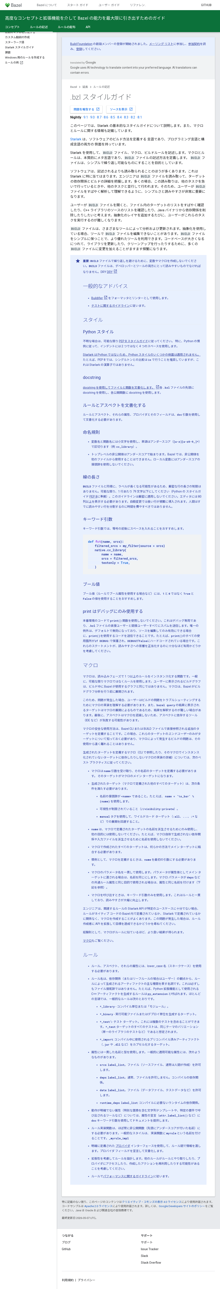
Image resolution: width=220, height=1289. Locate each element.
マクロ (87, 940)
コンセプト (12, 27)
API (88, 27)
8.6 (106, 117)
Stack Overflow (151, 1262)
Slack (144, 1256)
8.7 (99, 117)
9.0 (92, 117)
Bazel (73, 86)
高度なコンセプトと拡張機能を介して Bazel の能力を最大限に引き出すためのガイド (85, 18)
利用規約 (68, 1280)
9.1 (86, 117)
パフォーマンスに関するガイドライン (128, 1176)
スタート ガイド (77, 5)
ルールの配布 (67, 27)
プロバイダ (123, 1146)
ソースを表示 (121, 109)
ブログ (66, 1242)
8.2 (133, 117)
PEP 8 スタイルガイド (133, 341)
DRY (110, 272)
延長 (85, 86)
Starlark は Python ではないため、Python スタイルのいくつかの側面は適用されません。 (142, 354)
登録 (79, 49)
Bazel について (47, 5)
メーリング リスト (161, 44)
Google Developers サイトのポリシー (182, 1206)
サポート (147, 1242)
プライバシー (86, 1280)
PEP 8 (93, 496)
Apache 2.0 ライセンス (98, 1206)
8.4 (119, 117)
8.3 (126, 117)
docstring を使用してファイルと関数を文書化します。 (119, 387)
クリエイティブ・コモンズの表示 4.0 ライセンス (151, 1202)
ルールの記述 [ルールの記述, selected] (39, 27)
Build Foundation (81, 44)
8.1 (140, 117)
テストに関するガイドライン (110, 305)
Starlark (75, 139)
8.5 (113, 117)
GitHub (206, 5)
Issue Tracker (150, 1249)
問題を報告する (87, 109)
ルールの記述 (101, 86)
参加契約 (194, 44)
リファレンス (139, 5)
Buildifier (97, 298)
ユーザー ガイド (109, 5)
